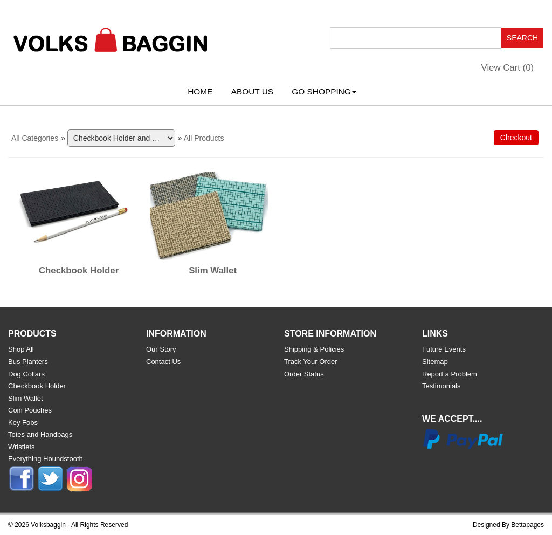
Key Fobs (23, 423)
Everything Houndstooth (45, 459)
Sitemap (435, 362)
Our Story (161, 349)
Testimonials (441, 386)
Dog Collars (26, 374)
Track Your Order (310, 362)
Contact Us (163, 362)
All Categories (34, 138)
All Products (204, 138)
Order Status (304, 374)
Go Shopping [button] (324, 91)
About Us (252, 91)
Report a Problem (449, 374)
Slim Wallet (213, 270)
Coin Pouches (30, 410)
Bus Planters (28, 362)
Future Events (444, 349)
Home (200, 91)
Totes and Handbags (40, 434)
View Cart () (507, 68)
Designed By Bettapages (508, 525)
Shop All (21, 349)
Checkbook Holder (79, 270)
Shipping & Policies (314, 349)
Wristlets (21, 447)
